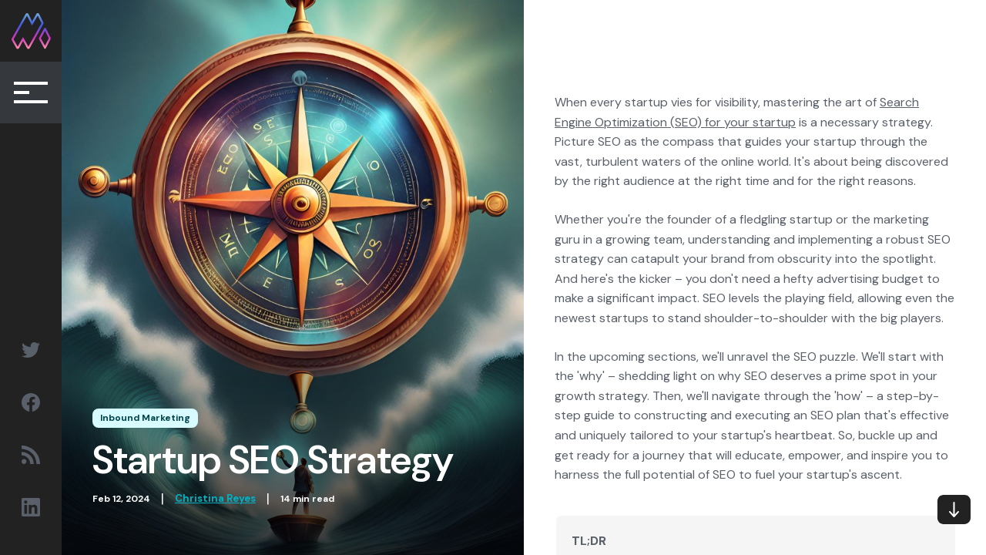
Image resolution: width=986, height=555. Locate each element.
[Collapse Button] (31, 92)
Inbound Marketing (145, 418)
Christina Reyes (215, 498)
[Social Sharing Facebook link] (31, 402)
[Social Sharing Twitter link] (31, 350)
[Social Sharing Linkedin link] (31, 507)
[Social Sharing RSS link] (31, 455)
